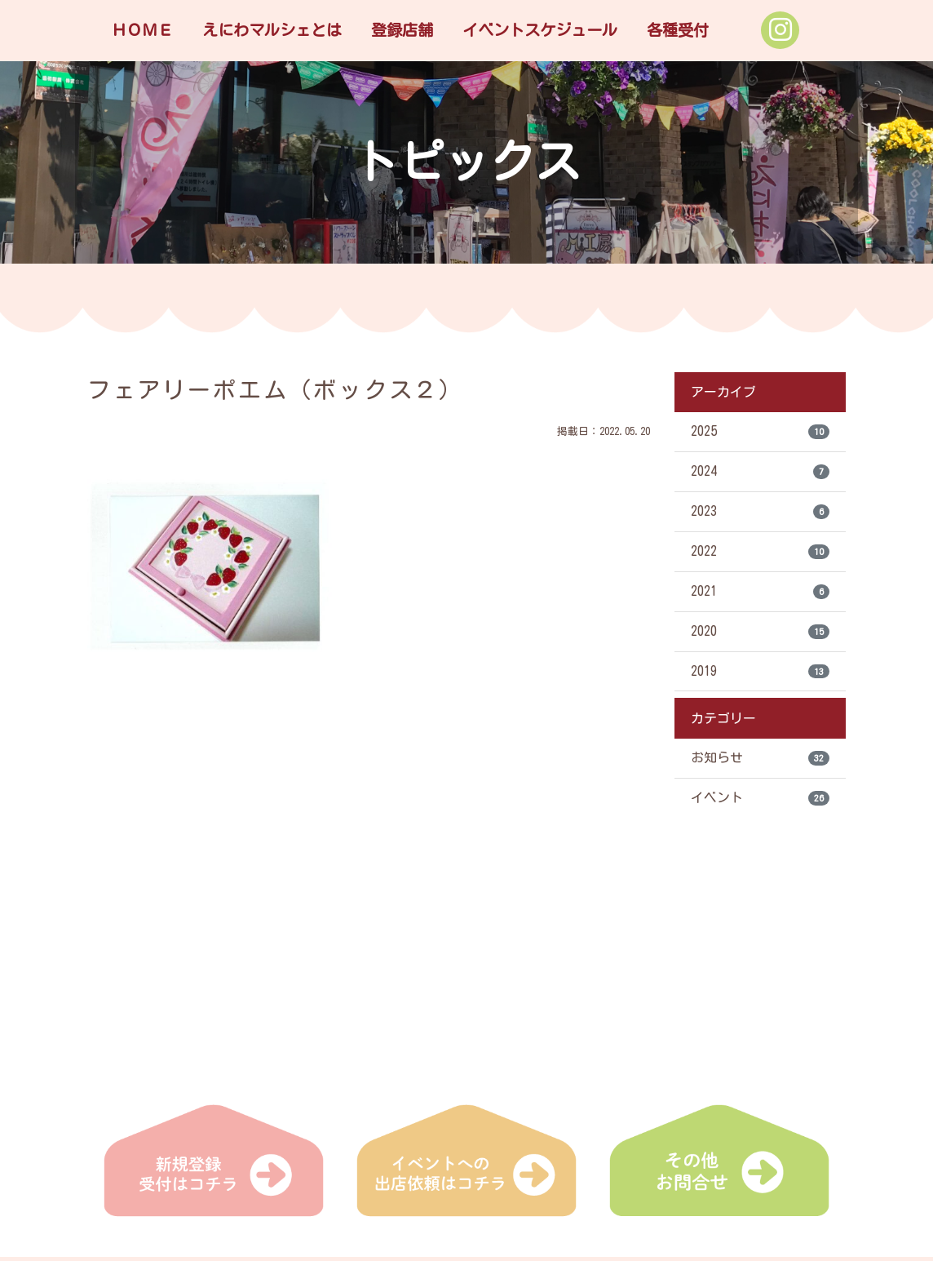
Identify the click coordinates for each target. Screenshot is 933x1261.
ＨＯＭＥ (142, 30)
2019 (760, 671)
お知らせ (760, 759)
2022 (760, 551)
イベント (760, 799)
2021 (760, 591)
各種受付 (678, 30)
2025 (760, 431)
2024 (760, 471)
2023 (760, 511)
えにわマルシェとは (272, 30)
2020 (760, 631)
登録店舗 (402, 30)
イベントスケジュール (539, 30)
